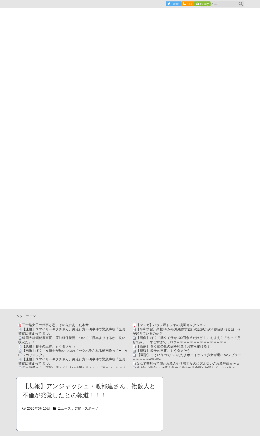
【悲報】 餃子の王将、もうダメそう (163, 351)
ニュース (64, 408)
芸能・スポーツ (86, 408)
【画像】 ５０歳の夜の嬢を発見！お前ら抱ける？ (173, 346)
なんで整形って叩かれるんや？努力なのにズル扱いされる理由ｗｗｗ (188, 363)
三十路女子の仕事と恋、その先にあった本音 (55, 325)
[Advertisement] (130, 276)
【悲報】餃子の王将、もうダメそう (48, 346)
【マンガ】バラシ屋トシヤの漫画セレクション (171, 325)
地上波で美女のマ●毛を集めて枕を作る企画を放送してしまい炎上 (185, 368)
